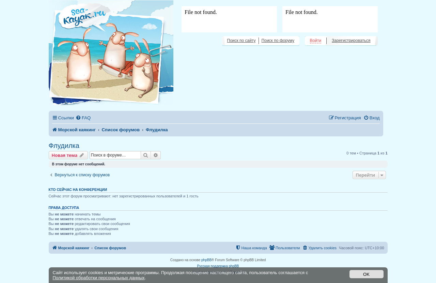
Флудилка (64, 145)
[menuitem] (83, 118)
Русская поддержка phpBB (218, 266)
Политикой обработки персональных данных (99, 277)
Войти (316, 40)
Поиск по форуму (278, 40)
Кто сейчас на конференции (78, 190)
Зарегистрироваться (351, 40)
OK (366, 274)
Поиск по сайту (241, 40)
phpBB (206, 260)
